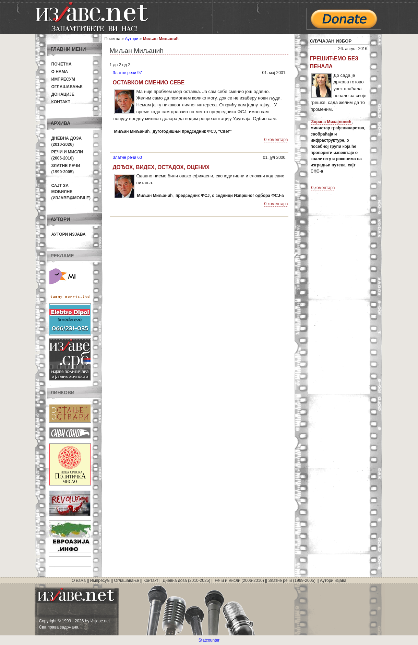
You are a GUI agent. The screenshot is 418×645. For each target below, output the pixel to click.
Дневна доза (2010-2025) (186, 580)
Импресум (63, 79)
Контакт (61, 101)
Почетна (61, 64)
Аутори (131, 38)
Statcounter (209, 640)
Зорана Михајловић (331, 121)
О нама (59, 71)
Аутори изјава (68, 234)
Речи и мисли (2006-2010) (239, 580)
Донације (62, 94)
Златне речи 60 (127, 157)
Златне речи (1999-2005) (291, 580)
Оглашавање (67, 86)
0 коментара (276, 139)
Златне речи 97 (127, 72)
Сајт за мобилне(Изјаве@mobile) (71, 191)
